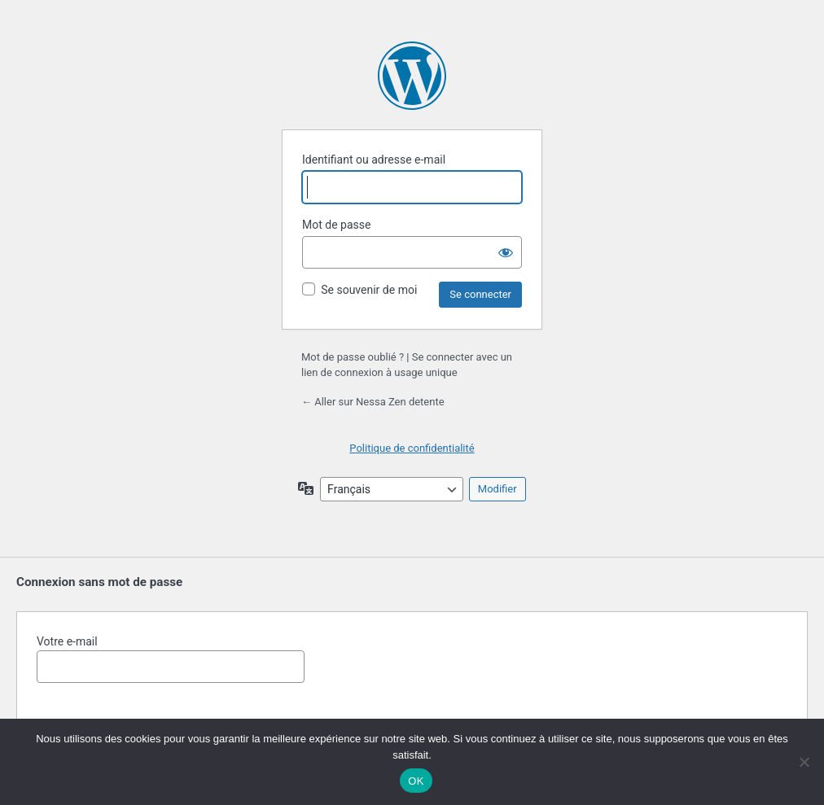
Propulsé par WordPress (412, 76)
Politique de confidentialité (411, 448)
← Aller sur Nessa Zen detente (373, 402)
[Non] (804, 762)
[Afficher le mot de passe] (505, 252)
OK (415, 781)
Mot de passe (336, 224)
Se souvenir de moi (369, 289)
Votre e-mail (171, 659)
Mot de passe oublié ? (352, 357)
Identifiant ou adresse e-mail (373, 159)
